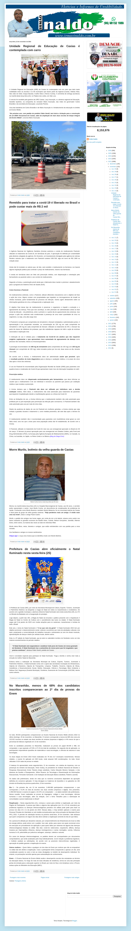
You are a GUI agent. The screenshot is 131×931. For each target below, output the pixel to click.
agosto (112, 301)
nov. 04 (114, 284)
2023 (110, 159)
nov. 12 (114, 262)
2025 (110, 153)
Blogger (74, 921)
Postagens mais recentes (18, 877)
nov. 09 (114, 270)
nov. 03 (114, 286)
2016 (110, 337)
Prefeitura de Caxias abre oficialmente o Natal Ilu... (116, 222)
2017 (110, 334)
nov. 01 (114, 292)
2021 (110, 323)
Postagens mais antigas (71, 877)
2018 (110, 332)
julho (111, 304)
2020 (110, 326)
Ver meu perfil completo (94, 142)
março (112, 314)
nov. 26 (114, 180)
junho (112, 306)
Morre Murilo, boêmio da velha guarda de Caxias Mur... (116, 214)
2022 (110, 161)
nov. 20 (114, 240)
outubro (112, 295)
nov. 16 (114, 251)
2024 (110, 156)
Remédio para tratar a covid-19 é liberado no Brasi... (116, 205)
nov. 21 (114, 237)
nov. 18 (114, 246)
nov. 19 (114, 243)
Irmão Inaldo (93, 139)
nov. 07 (114, 276)
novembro (113, 166)
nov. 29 (114, 171)
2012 (110, 348)
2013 (110, 345)
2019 (110, 329)
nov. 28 (114, 174)
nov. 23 (114, 188)
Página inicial (45, 877)
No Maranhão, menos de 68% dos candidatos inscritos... (115, 231)
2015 (110, 340)
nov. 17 (114, 248)
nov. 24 (114, 185)
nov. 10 (114, 267)
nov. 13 (114, 259)
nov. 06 (114, 278)
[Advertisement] (21, 904)
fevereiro (113, 317)
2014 (110, 342)
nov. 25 (114, 182)
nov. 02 (114, 289)
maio (111, 309)
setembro (113, 298)
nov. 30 (114, 169)
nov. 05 (114, 281)
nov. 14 (114, 257)
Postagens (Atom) (20, 881)
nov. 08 (114, 273)
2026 (110, 150)
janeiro (112, 320)
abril (111, 312)
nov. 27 (114, 177)
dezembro (113, 164)
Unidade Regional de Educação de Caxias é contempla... (116, 196)
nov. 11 (114, 265)
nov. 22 (114, 191)
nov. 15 (114, 254)
